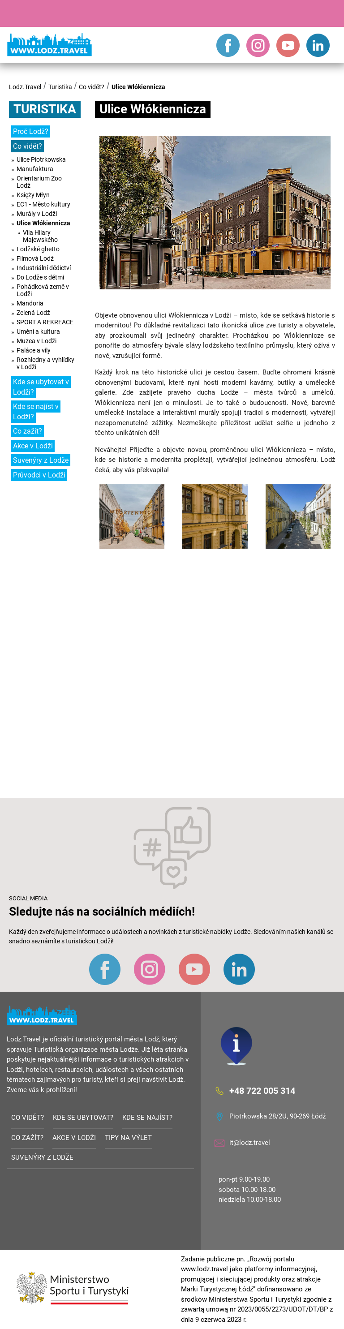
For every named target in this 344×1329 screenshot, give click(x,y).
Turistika (60, 86)
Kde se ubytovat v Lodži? (41, 387)
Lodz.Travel (25, 86)
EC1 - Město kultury (43, 204)
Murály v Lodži (37, 213)
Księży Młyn (33, 194)
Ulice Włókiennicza (138, 86)
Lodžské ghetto (38, 249)
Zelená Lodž (33, 312)
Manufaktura (35, 168)
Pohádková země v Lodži (43, 290)
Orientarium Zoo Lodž (39, 182)
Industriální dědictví (44, 267)
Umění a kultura (38, 331)
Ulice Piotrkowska (41, 159)
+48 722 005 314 (262, 1090)
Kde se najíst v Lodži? (36, 411)
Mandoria (30, 303)
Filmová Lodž (35, 258)
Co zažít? (27, 431)
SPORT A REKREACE (45, 322)
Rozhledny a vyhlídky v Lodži (45, 363)
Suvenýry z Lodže (41, 460)
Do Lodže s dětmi (40, 277)
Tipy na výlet (128, 1138)
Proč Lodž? (30, 131)
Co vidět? (91, 86)
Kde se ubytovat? (83, 1118)
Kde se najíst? (147, 1118)
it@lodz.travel (249, 1143)
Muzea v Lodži (36, 340)
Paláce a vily (34, 350)
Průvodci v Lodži (39, 475)
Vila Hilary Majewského (40, 236)
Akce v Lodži (33, 446)
